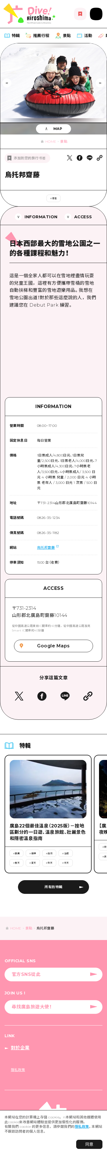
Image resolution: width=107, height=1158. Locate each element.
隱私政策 (82, 1126)
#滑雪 (53, 198)
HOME (50, 141)
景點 (63, 141)
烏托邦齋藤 (46, 547)
